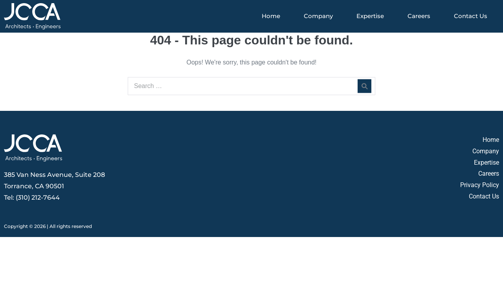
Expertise (370, 16)
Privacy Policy (479, 185)
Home (271, 16)
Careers (419, 16)
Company (318, 16)
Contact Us (470, 16)
